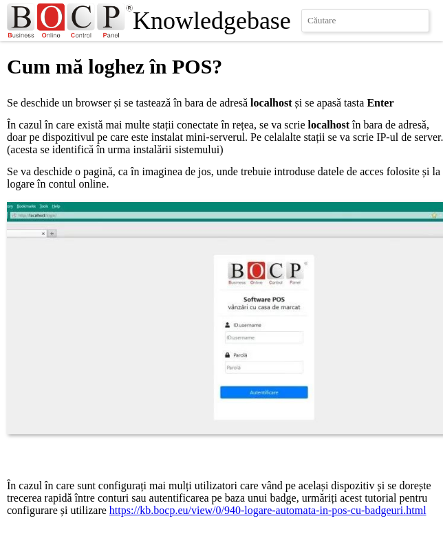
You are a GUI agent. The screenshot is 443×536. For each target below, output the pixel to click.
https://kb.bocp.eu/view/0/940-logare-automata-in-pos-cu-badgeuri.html (267, 510)
